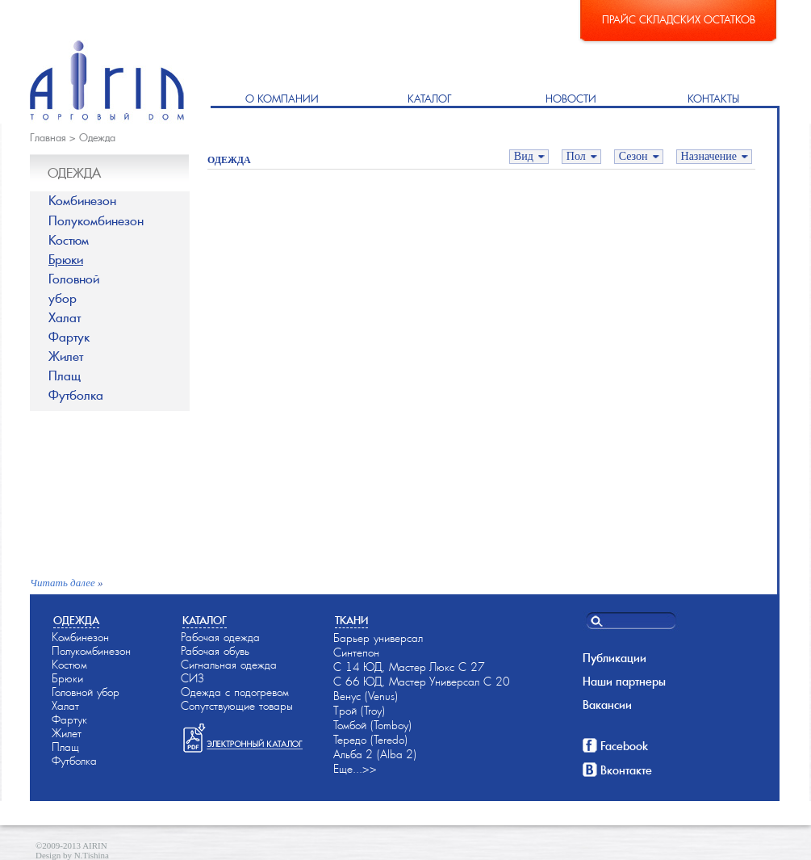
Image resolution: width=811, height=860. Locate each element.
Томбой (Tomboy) (372, 725)
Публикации (614, 658)
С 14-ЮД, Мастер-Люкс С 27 (409, 667)
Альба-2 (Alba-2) (374, 754)
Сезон (633, 156)
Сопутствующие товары (237, 705)
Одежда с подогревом (235, 692)
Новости (571, 99)
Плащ (64, 375)
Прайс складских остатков (678, 20)
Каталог (430, 99)
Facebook (624, 746)
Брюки (65, 259)
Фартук (69, 337)
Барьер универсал (378, 638)
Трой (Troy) (359, 710)
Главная (48, 138)
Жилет (65, 356)
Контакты (713, 99)
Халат (64, 317)
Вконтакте (626, 770)
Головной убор (85, 692)
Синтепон (356, 652)
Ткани (351, 620)
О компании (282, 99)
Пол (576, 156)
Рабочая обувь (215, 651)
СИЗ (192, 678)
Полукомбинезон (96, 220)
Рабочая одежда (220, 637)
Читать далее (62, 583)
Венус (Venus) (365, 696)
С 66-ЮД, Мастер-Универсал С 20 (421, 681)
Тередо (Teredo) (370, 739)
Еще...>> (355, 768)
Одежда (97, 138)
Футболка (75, 395)
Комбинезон (82, 200)
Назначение (709, 156)
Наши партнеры (624, 681)
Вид (523, 156)
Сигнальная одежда (229, 664)
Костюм (68, 240)
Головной (119, 289)
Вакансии (607, 705)
